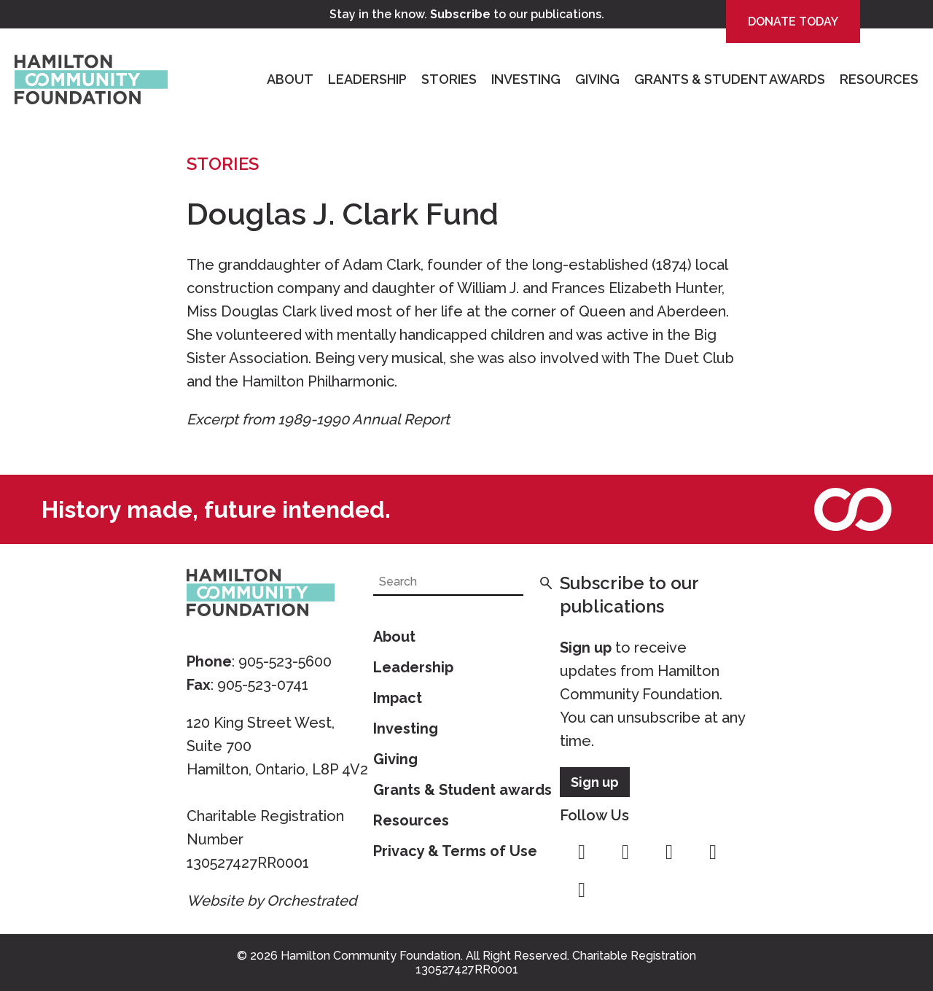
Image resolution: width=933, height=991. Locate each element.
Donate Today (793, 21)
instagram (625, 852)
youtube (712, 852)
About (290, 79)
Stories (449, 79)
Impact (397, 698)
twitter (669, 852)
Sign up (586, 647)
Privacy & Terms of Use (455, 851)
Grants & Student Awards (729, 79)
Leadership (367, 79)
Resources (879, 79)
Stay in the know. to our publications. (466, 14)
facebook (581, 852)
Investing (526, 79)
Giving (597, 79)
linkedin (581, 890)
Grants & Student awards (462, 789)
